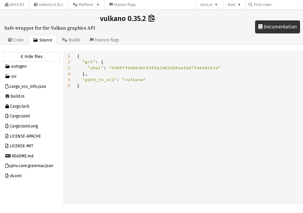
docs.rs (206, 4)
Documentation (277, 27)
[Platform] (86, 4)
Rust (232, 4)
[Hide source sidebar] (31, 56)
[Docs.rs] (14, 4)
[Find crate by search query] (278, 4)
